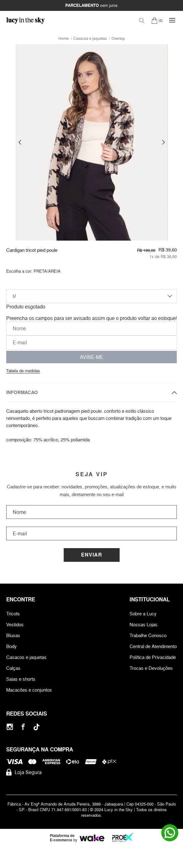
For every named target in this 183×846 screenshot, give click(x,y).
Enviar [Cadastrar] (91, 554)
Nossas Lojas (144, 624)
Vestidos (15, 624)
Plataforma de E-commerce (62, 838)
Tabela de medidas (23, 371)
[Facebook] (23, 727)
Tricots (13, 613)
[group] (92, 142)
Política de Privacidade (153, 657)
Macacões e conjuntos (29, 690)
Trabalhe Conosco (148, 635)
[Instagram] (9, 727)
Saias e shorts (20, 679)
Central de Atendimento (153, 646)
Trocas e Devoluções (151, 668)
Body (11, 646)
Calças (13, 668)
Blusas (13, 635)
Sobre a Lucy (143, 613)
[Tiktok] (36, 727)
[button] (20, 142)
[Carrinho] (157, 20)
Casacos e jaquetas (26, 657)
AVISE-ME (91, 357)
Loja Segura (24, 772)
